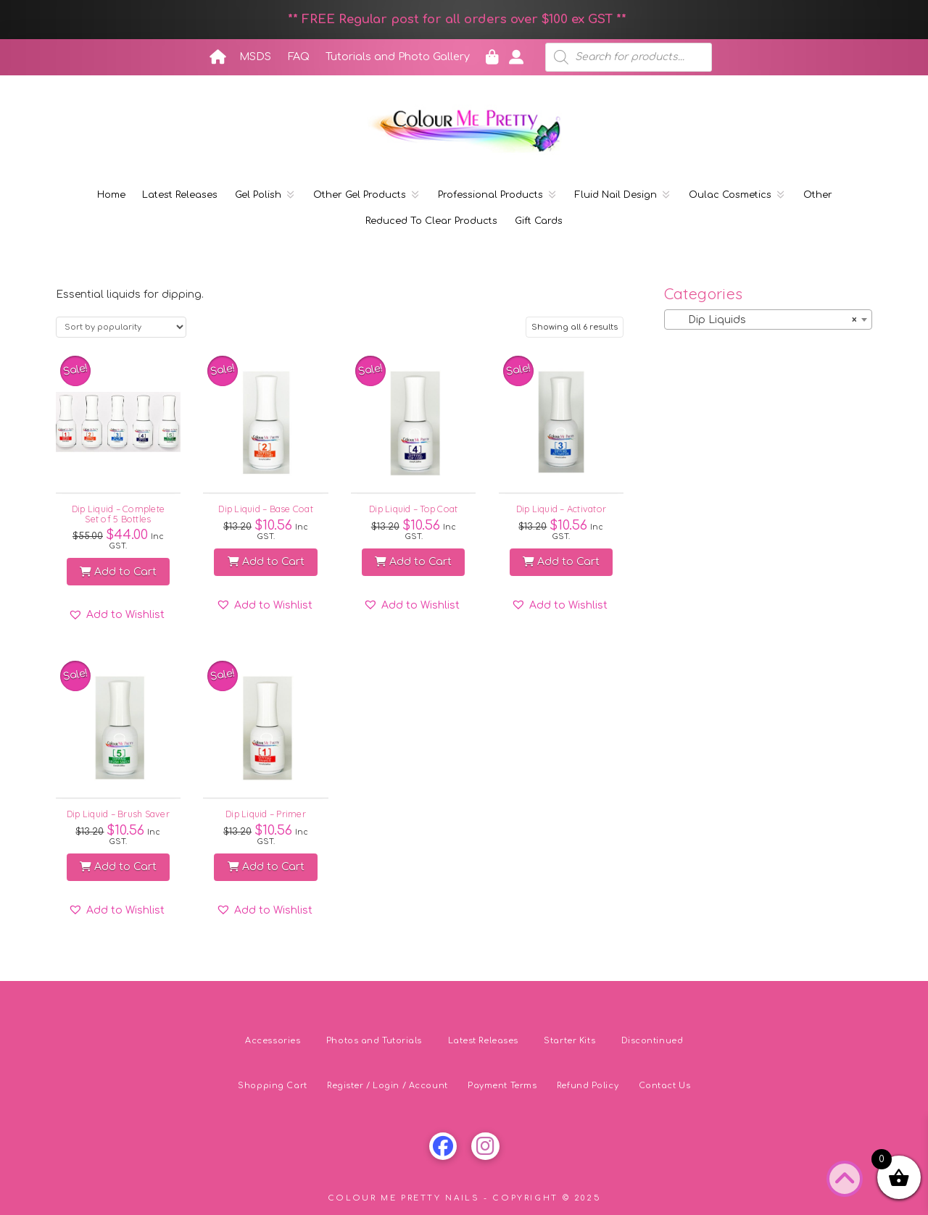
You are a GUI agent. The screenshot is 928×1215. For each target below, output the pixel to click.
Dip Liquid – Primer (265, 813)
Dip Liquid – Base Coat (265, 508)
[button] (116, 615)
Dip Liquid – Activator (561, 508)
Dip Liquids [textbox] (764, 320)
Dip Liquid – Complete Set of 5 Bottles (118, 513)
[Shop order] (121, 327)
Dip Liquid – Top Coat (413, 508)
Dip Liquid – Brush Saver (118, 813)
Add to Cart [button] (118, 572)
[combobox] (768, 319)
